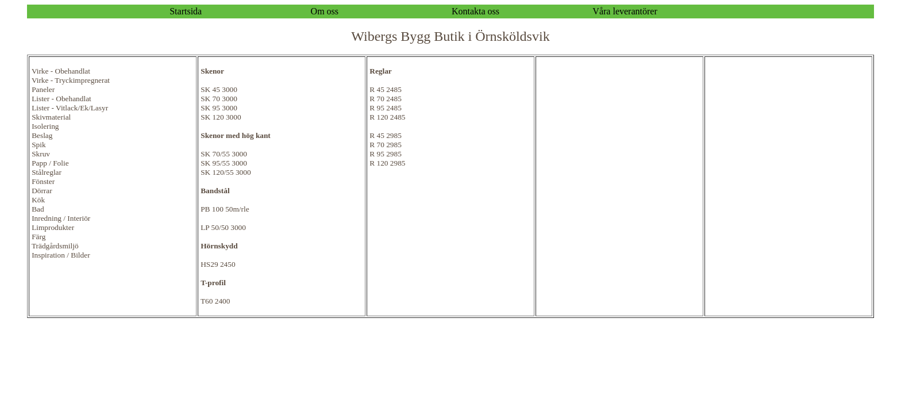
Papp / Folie (50, 163)
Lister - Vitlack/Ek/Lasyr (70, 107)
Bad (38, 209)
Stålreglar (46, 172)
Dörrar (42, 190)
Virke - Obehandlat (61, 71)
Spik (38, 144)
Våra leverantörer (624, 11)
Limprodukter (53, 227)
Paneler (43, 89)
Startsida (186, 11)
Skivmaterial (51, 117)
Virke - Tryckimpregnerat (71, 80)
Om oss (324, 11)
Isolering (45, 126)
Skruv (41, 154)
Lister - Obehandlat (61, 98)
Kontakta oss (475, 11)
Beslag (42, 135)
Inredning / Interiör (61, 218)
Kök (38, 199)
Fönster (43, 181)
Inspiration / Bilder (61, 255)
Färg (38, 236)
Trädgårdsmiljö (55, 245)
